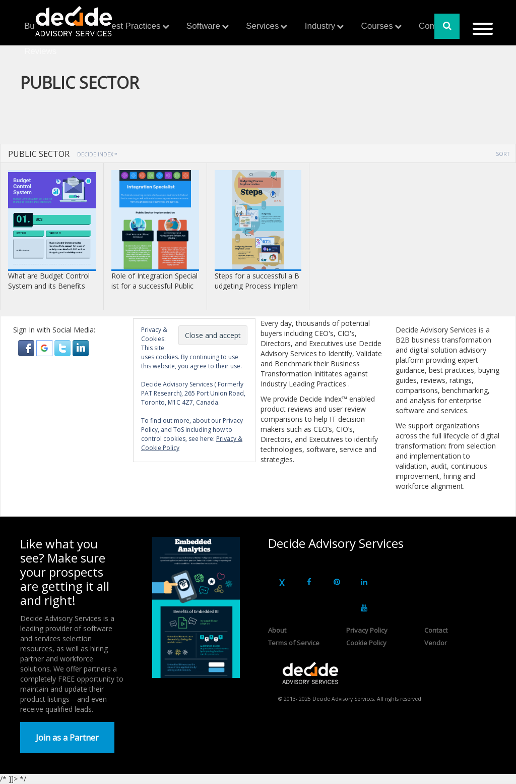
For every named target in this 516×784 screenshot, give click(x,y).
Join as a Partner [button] (67, 737)
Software (203, 26)
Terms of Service (293, 642)
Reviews (40, 51)
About (277, 630)
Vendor (435, 642)
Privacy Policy (367, 630)
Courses (377, 26)
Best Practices (133, 26)
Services (262, 26)
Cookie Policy (366, 642)
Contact (435, 630)
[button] (27, 347)
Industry (320, 26)
